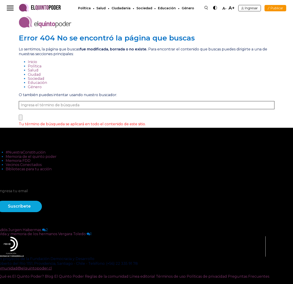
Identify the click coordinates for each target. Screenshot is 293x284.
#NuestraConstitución (25, 152)
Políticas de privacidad (207, 276)
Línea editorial (142, 276)
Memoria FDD (18, 161)
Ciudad (34, 74)
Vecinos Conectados (24, 165)
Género (188, 8)
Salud (101, 8)
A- (224, 9)
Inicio (32, 62)
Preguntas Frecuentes (248, 276)
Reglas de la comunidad (107, 276)
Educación (167, 8)
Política (84, 8)
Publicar (275, 8)
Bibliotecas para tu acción (29, 169)
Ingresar (249, 8)
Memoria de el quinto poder (31, 156)
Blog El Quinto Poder (64, 276)
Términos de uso (171, 276)
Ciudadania (121, 8)
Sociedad (144, 8)
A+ (232, 8)
